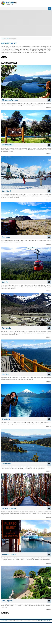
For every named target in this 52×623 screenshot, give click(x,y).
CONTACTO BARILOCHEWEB (44, 620)
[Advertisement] (26, 23)
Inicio (3, 38)
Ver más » (48, 107)
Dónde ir (8, 38)
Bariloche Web (4, 620)
